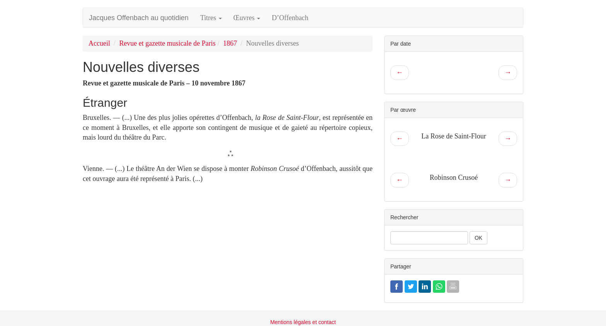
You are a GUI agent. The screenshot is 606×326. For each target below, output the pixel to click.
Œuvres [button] (246, 18)
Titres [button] (211, 18)
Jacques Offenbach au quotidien (139, 18)
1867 (230, 43)
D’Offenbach (290, 18)
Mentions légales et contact (303, 322)
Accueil (99, 43)
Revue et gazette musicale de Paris (167, 43)
